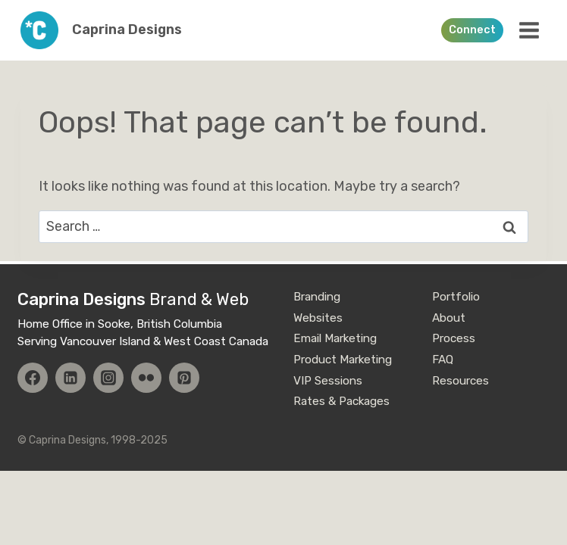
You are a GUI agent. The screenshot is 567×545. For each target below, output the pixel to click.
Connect (472, 29)
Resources (460, 381)
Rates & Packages (341, 401)
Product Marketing (342, 359)
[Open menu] (529, 29)
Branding (316, 297)
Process (453, 338)
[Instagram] (108, 378)
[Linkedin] (70, 378)
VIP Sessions (327, 381)
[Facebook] (32, 378)
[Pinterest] (184, 378)
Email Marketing (335, 338)
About (448, 318)
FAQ (442, 359)
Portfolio (456, 297)
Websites (318, 318)
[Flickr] (146, 378)
